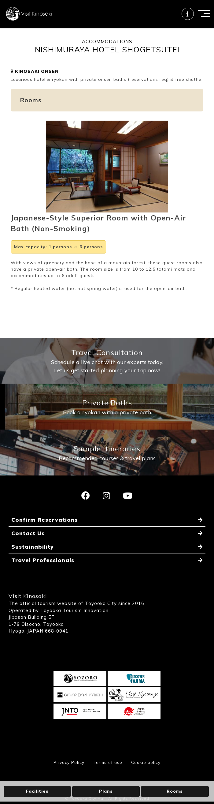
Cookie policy (147, 778)
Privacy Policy (67, 778)
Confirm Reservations (45, 534)
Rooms (175, 791)
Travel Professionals (43, 576)
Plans (106, 791)
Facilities (37, 791)
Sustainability (32, 562)
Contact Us (28, 548)
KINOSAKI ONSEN (35, 78)
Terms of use (107, 778)
